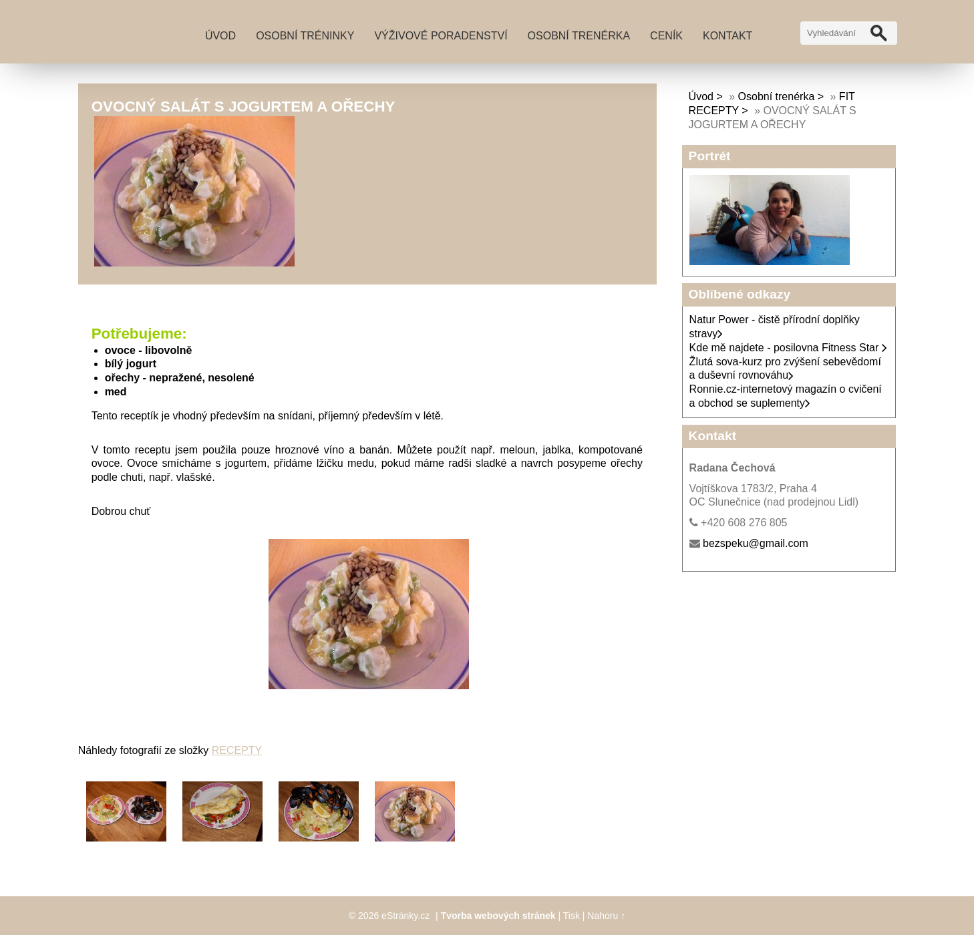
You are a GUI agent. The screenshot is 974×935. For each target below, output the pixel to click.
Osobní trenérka (579, 35)
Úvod (220, 35)
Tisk (571, 915)
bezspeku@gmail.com (755, 543)
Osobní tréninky (305, 35)
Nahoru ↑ (606, 915)
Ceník (666, 35)
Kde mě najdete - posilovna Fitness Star (788, 347)
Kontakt (727, 35)
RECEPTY (237, 750)
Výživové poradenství (440, 35)
